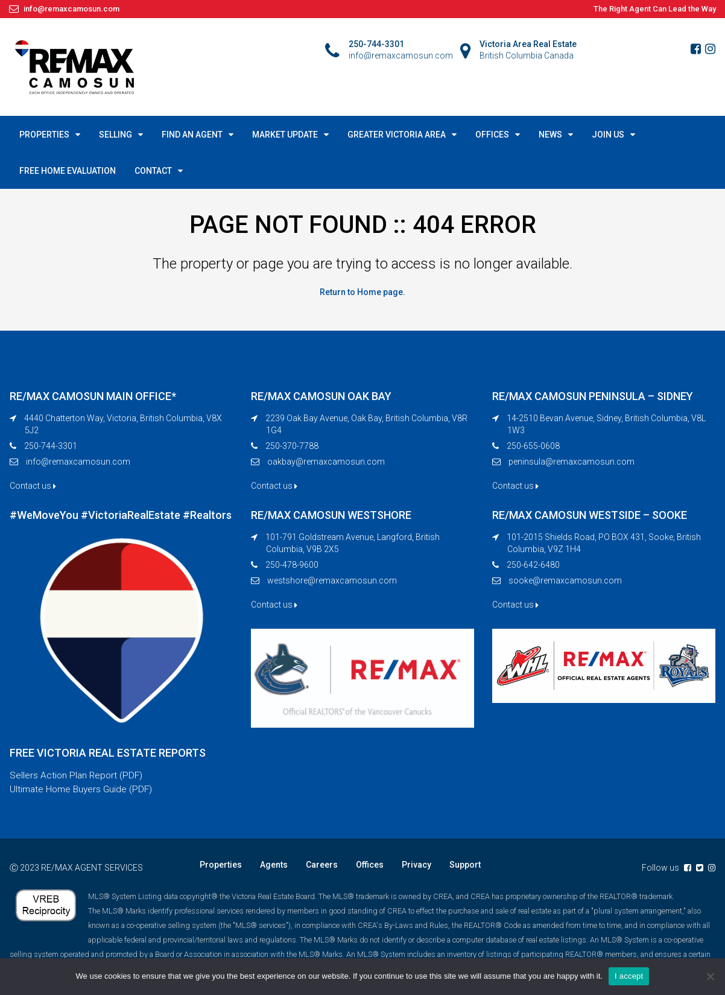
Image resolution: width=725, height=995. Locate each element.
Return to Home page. (362, 292)
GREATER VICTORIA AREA (396, 134)
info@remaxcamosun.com (78, 461)
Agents (274, 865)
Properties (221, 865)
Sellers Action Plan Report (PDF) (77, 775)
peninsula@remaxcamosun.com (571, 461)
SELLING (115, 134)
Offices (370, 865)
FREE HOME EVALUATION (67, 171)
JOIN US (608, 134)
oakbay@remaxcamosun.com (326, 461)
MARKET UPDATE (285, 134)
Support (465, 865)
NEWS (550, 134)
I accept (629, 976)
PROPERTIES (44, 134)
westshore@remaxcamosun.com (332, 580)
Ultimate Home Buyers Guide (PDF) (83, 789)
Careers (322, 865)
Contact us (33, 485)
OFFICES (492, 134)
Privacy (416, 865)
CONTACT (153, 171)
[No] (710, 976)
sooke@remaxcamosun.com (565, 580)
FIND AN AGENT (192, 134)
